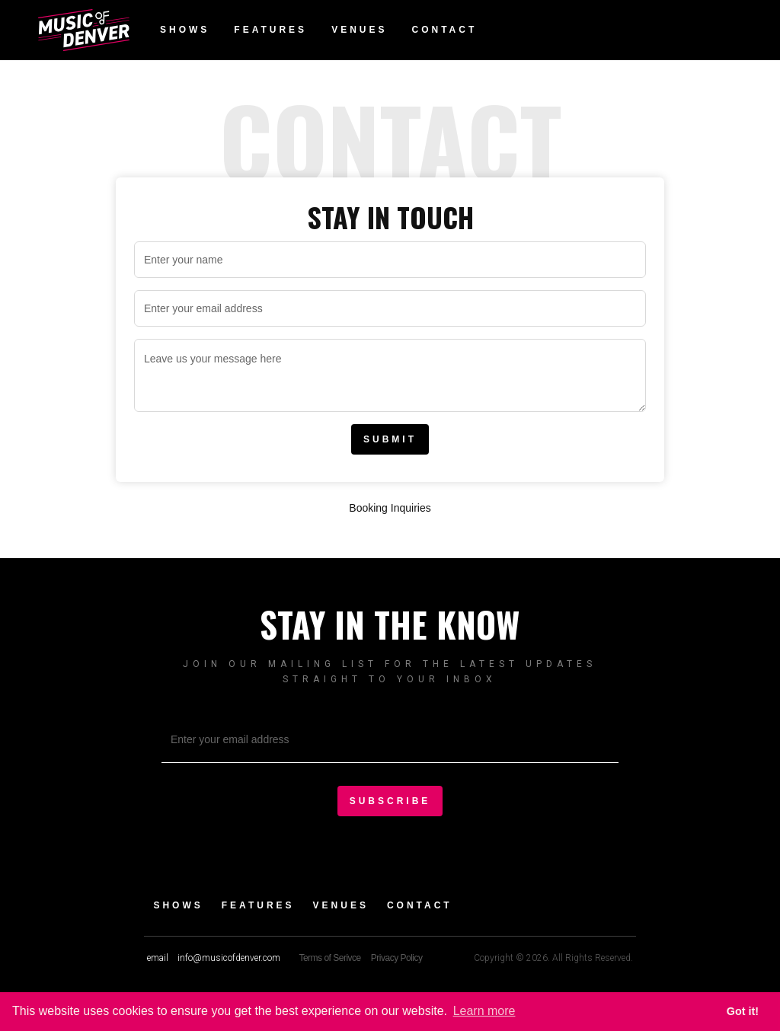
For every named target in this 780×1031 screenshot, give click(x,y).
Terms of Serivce (329, 958)
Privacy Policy (397, 958)
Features (270, 29)
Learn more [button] (484, 1010)
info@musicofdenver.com (228, 958)
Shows (184, 29)
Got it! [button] (743, 1011)
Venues (359, 29)
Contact (444, 29)
